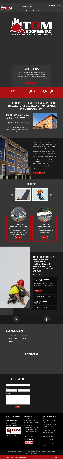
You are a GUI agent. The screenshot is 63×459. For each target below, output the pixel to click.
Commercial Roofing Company (33, 451)
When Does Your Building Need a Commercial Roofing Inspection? (49, 420)
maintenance (42, 153)
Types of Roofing (30, 7)
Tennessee (24, 335)
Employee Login (28, 442)
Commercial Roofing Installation (18, 225)
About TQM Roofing (31, 46)
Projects (35, 453)
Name (8, 383)
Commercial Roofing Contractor (48, 451)
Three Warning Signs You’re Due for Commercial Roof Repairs (49, 443)
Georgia (24, 338)
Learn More (31, 54)
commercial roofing (23, 122)
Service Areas (47, 7)
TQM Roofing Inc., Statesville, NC (18, 457)
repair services (51, 153)
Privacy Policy (53, 457)
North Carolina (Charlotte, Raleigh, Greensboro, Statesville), (31, 422)
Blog (57, 7)
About (17, 7)
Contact (60, 7)
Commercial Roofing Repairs (44, 225)
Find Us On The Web (11, 435)
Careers (53, 7)
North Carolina (13, 335)
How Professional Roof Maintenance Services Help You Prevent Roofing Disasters (50, 438)
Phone (20, 388)
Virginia (11, 341)
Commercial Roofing (11, 451)
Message (9, 393)
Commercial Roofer (21, 451)
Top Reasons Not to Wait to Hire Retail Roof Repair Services (49, 432)
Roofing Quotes (39, 7)
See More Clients (31, 83)
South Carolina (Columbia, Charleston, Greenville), (30, 425)
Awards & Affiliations (39, 173)
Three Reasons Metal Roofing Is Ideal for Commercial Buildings (49, 426)
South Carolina (13, 338)
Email (8, 388)
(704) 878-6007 (54, 2)
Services (22, 7)
